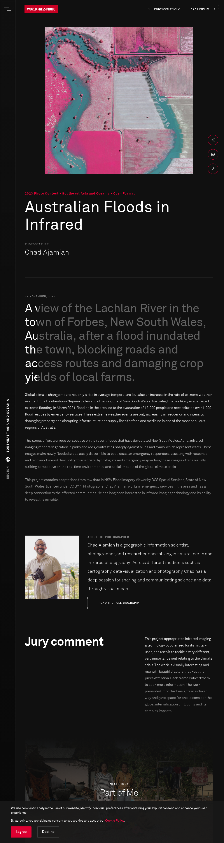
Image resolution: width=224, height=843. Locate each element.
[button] (7, 439)
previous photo (163, 9)
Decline (48, 832)
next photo (204, 9)
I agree (21, 832)
